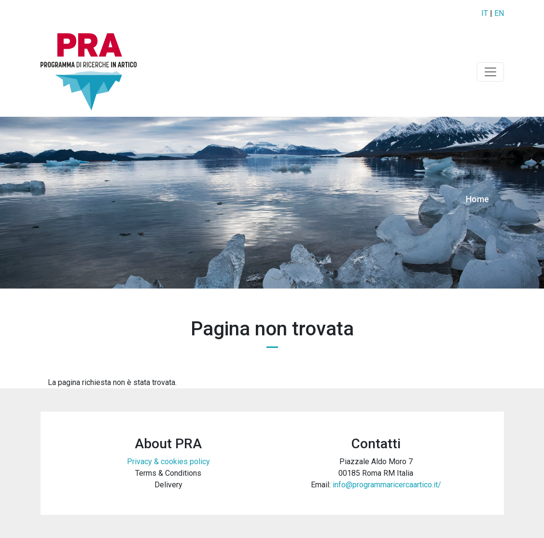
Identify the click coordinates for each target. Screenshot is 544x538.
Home (477, 199)
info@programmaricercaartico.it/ (387, 484)
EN (499, 13)
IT (484, 13)
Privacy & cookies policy (168, 461)
